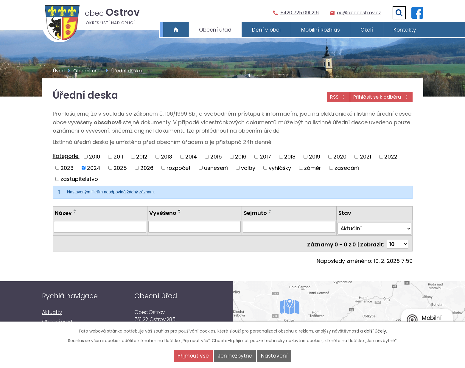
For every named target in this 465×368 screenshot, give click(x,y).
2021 (365, 156)
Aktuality (52, 308)
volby (248, 167)
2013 (166, 156)
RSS (332, 99)
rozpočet (179, 167)
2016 (240, 156)
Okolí (366, 29)
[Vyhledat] (399, 12)
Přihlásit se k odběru (379, 99)
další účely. (375, 331)
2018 (290, 156)
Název (63, 213)
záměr (312, 167)
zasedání (347, 167)
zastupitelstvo (79, 179)
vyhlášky (280, 167)
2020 (339, 156)
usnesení (216, 167)
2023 (67, 167)
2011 (118, 156)
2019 (314, 156)
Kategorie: (66, 156)
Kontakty (405, 29)
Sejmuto (255, 213)
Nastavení (281, 355)
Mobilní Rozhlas (320, 29)
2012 (141, 156)
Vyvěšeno (162, 213)
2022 (390, 156)
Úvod (176, 30)
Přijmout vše (185, 355)
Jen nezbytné (235, 355)
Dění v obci (266, 29)
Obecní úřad (215, 29)
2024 (93, 167)
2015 (216, 156)
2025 (120, 167)
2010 (94, 156)
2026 (146, 167)
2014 (191, 156)
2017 (265, 156)
